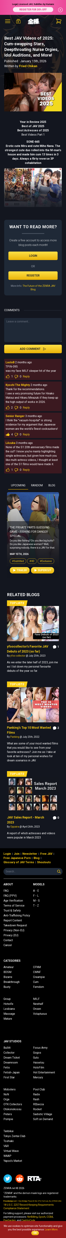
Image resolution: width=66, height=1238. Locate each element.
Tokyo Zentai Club (14, 1136)
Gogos (37, 1052)
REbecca (38, 1104)
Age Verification (13, 900)
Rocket (37, 1109)
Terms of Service (14, 905)
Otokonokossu (12, 1109)
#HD (31, 561)
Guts (36, 1057)
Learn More (51, 1229)
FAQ (6, 890)
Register (33, 275)
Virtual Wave (11, 1151)
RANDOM (37, 485)
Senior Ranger (15, 416)
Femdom (38, 987)
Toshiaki (9, 1141)
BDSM (7, 972)
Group (7, 999)
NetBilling (32, 1216)
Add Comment (33, 349)
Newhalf (38, 1004)
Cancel (8, 945)
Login (33, 255)
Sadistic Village (42, 1114)
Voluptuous (40, 1013)
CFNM (37, 967)
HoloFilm (38, 1067)
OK (35, 1233)
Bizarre (8, 977)
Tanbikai (8, 1131)
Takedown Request (15, 925)
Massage (9, 1013)
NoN (6, 1094)
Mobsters (10, 1089)
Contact (8, 940)
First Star (9, 1077)
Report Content (13, 920)
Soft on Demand (43, 1119)
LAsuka (10, 443)
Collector (9, 1052)
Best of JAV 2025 (33, 126)
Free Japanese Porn (17, 858)
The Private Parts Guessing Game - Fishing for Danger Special (29, 532)
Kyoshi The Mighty (18, 385)
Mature (8, 1018)
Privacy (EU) (11, 935)
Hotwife (8, 1004)
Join (16, 853)
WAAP (7, 1156)
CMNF (37, 972)
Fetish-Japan (12, 1072)
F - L (36, 895)
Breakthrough (12, 982)
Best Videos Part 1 (33, 134)
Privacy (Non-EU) (14, 930)
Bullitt (7, 1047)
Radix (36, 1094)
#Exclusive (46, 561)
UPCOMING (18, 485)
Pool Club (39, 1089)
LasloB (10, 362)
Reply (26, 376)
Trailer (20, 570)
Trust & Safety (12, 910)
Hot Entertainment (44, 1072)
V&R (6, 1146)
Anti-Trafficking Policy (17, 915)
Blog (37, 858)
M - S (36, 900)
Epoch (42, 1216)
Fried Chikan (28, 66)
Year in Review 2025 (33, 122)
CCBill (50, 1216)
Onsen (37, 1008)
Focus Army (40, 1047)
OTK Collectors (13, 1104)
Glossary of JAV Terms (19, 862)
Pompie (8, 1119)
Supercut (42, 570)
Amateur (9, 967)
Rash (36, 1099)
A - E (36, 890)
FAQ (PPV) (10, 895)
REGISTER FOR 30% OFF (33, 9)
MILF (36, 999)
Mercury (38, 1077)
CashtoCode (28, 1220)
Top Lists (17, 603)
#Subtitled (18, 561)
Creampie (39, 977)
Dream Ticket (12, 1057)
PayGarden (10, 1220)
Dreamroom (11, 1062)
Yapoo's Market (13, 1161)
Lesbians (9, 1008)
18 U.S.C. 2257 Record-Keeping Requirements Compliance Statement (29, 1206)
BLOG (51, 485)
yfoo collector (18, 655)
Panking (15, 736)
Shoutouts (44, 862)
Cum (36, 982)
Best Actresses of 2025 (33, 130)
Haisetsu (38, 1062)
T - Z (36, 905)
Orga (6, 1099)
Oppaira (15, 826)
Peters (8, 1114)
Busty (7, 987)
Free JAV (46, 853)
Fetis (7, 1067)
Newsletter (29, 853)
